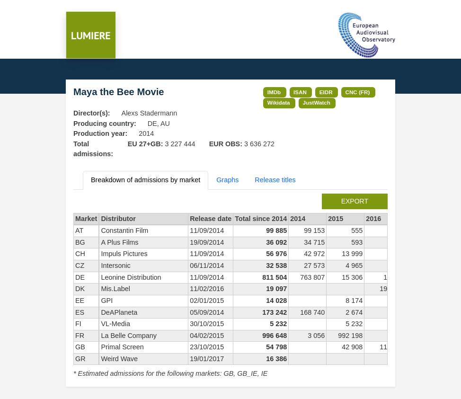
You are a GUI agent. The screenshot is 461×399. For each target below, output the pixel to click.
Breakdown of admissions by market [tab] (145, 180)
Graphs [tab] (227, 180)
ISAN (300, 92)
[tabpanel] (230, 286)
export (354, 201)
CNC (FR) (358, 92)
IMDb (274, 92)
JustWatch (316, 102)
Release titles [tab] (275, 180)
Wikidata (278, 102)
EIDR (326, 92)
